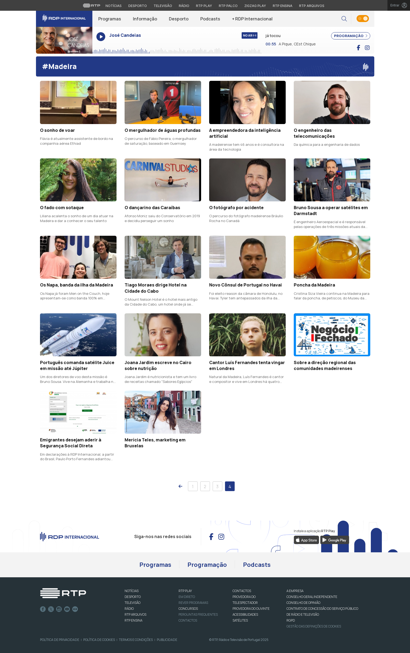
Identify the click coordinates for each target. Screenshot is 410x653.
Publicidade (167, 639)
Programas (109, 19)
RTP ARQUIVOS (135, 614)
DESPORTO (133, 596)
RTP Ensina (133, 620)
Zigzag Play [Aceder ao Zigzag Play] (255, 6)
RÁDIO (129, 608)
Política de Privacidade (59, 639)
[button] (344, 19)
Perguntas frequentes (198, 614)
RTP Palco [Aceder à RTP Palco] (228, 6)
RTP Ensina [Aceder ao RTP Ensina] (282, 6)
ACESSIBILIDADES (245, 614)
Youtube (67, 609)
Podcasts (210, 19)
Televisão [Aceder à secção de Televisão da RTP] (163, 6)
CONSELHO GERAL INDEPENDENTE (311, 596)
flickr (75, 609)
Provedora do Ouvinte (251, 608)
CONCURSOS (188, 608)
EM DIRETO (187, 596)
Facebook (43, 609)
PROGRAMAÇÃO (350, 35)
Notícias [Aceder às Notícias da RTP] (114, 6)
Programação (207, 565)
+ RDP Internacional (252, 19)
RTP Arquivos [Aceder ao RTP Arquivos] (311, 6)
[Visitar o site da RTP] (91, 5)
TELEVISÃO (132, 602)
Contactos (188, 620)
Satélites (240, 620)
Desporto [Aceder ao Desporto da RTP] (137, 6)
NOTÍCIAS (132, 591)
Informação (145, 19)
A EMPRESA (294, 591)
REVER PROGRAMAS (193, 602)
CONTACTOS (242, 591)
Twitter (51, 609)
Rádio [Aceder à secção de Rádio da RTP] (184, 6)
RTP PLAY (185, 591)
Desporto (178, 19)
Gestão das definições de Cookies (313, 626)
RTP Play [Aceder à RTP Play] (204, 6)
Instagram (59, 609)
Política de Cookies (99, 639)
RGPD (290, 620)
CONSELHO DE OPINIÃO (303, 602)
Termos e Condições (136, 639)
